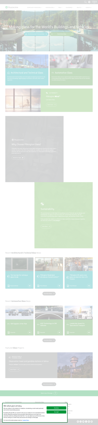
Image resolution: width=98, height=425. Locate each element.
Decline (56, 408)
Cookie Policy (25, 420)
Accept (56, 412)
